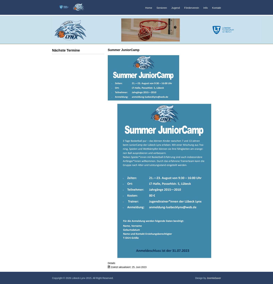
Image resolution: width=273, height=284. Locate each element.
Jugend (175, 7)
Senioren (162, 7)
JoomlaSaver (214, 278)
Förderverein (191, 7)
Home (148, 7)
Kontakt (216, 7)
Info (205, 7)
